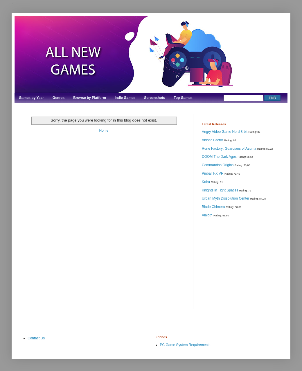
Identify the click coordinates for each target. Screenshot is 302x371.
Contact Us (36, 338)
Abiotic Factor (213, 140)
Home (103, 131)
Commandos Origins (218, 165)
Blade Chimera (214, 207)
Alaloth (207, 215)
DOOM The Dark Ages (220, 157)
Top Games (183, 98)
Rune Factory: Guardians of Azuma (229, 148)
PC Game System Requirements (185, 345)
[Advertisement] (245, 263)
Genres (58, 98)
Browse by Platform (89, 98)
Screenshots (154, 98)
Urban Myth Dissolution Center (226, 198)
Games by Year (31, 98)
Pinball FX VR (213, 173)
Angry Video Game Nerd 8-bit (225, 132)
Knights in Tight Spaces (220, 190)
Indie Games (125, 98)
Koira (206, 182)
